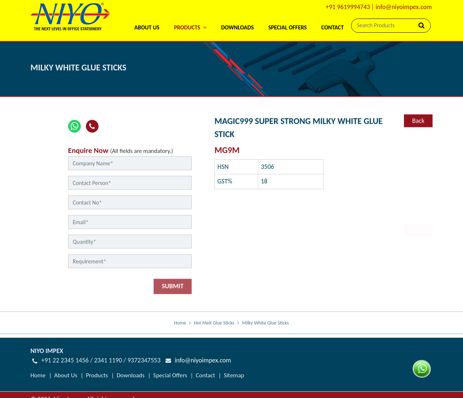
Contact (332, 27)
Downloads (237, 27)
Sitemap (234, 375)
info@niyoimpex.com (403, 7)
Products (97, 375)
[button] (190, 18)
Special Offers (287, 27)
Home (180, 328)
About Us (146, 27)
